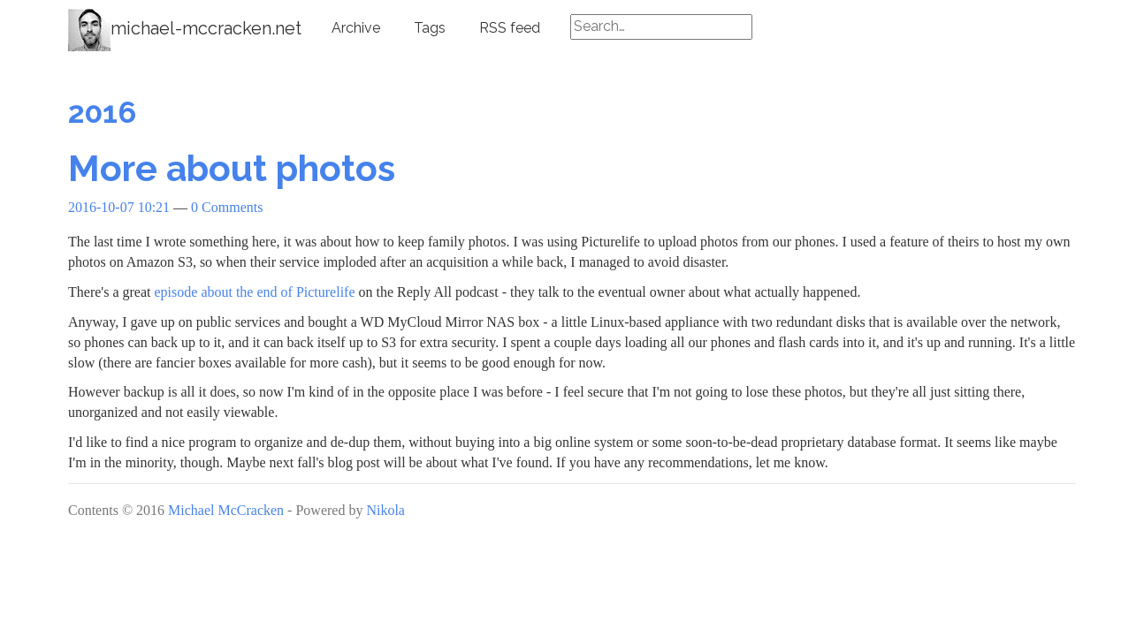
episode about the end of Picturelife (255, 291)
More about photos (231, 168)
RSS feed (509, 27)
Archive (356, 27)
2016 (102, 112)
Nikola (385, 510)
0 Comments (227, 207)
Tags (430, 27)
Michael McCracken (226, 510)
